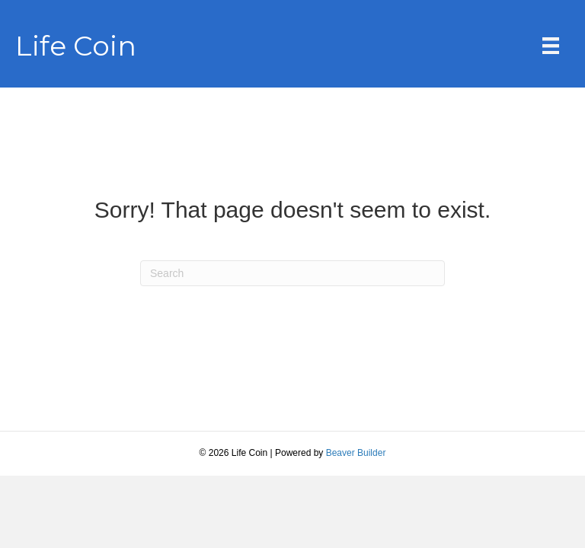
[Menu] (551, 46)
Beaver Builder (356, 453)
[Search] (292, 273)
